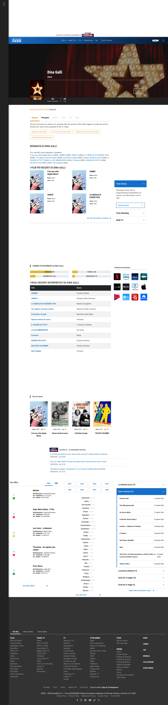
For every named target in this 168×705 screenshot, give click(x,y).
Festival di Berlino (123, 662)
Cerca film (14, 677)
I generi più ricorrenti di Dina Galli (87, 132)
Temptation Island (70, 659)
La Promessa (68, 651)
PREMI (119, 649)
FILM (12, 638)
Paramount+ (94, 677)
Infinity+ (93, 659)
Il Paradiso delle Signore (72, 669)
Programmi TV (68, 674)
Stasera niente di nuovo (92, 158)
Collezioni (14, 653)
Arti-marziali (86, 505)
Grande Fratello (69, 656)
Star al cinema (122, 640)
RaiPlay (93, 671)
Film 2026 (14, 671)
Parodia (86, 567)
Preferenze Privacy (88, 696)
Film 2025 (14, 669)
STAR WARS (148, 668)
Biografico (85, 515)
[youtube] (90, 700)
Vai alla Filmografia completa (99, 218)
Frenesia (76, 160)
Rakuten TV (94, 674)
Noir (86, 563)
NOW (92, 656)
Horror (85, 556)
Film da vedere (16, 666)
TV (64, 638)
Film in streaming (16, 674)
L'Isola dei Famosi (70, 666)
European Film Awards (125, 675)
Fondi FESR (115, 696)
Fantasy (85, 542)
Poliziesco (85, 570)
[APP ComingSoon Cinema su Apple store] (125, 687)
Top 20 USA (41, 653)
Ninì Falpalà (57, 163)
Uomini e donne (69, 653)
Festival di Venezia (124, 657)
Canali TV (67, 677)
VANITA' (75, 155)
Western (85, 591)
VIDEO (145, 644)
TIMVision (94, 664)
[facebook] (77, 700)
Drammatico (85, 529)
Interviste (13, 664)
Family (85, 536)
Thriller (85, 587)
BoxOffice (14, 648)
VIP (144, 650)
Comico (85, 518)
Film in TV (14, 651)
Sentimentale (85, 580)
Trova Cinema (15, 643)
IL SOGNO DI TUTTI (39, 325)
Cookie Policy (103, 696)
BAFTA (119, 670)
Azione (85, 512)
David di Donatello (123, 665)
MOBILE (146, 656)
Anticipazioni (68, 646)
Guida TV (40, 666)
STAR (119, 638)
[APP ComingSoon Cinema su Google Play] (140, 687)
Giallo (86, 549)
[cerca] (163, 40)
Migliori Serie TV (43, 651)
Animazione (86, 498)
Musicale (85, 560)
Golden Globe (122, 654)
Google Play (94, 669)
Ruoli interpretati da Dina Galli (42, 137)
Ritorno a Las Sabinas (71, 664)
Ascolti (65, 679)
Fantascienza (85, 539)
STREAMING (95, 638)
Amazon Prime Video (98, 651)
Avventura (85, 508)
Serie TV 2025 (42, 643)
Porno (87, 573)
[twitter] (99, 700)
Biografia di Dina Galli (39, 132)
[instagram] (81, 700)
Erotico (86, 532)
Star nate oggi (122, 643)
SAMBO (62, 155)
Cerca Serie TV (43, 648)
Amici (65, 671)
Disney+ (93, 653)
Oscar (119, 652)
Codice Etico (61, 696)
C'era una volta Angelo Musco (41, 155)
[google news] (85, 700)
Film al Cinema (16, 640)
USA (56, 483)
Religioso (86, 577)
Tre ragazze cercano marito (46, 158)
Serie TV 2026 (42, 646)
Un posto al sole (69, 661)
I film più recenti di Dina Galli (61, 132)
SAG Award (121, 677)
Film (64, 99)
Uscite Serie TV (43, 659)
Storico (86, 584)
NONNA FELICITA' (93, 160)
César (119, 672)
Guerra (85, 553)
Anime (86, 501)
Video (12, 656)
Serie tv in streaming (44, 664)
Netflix (92, 648)
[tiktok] (94, 700)
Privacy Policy (73, 696)
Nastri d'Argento (123, 667)
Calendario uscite (17, 646)
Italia (48, 483)
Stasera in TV (68, 640)
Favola (86, 546)
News (12, 661)
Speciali (40, 669)
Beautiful (66, 648)
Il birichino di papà (70, 158)
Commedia (85, 522)
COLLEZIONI (148, 662)
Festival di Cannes (124, 659)
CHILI (92, 661)
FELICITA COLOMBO (38, 163)
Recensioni (14, 659)
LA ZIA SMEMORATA (58, 160)
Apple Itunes (95, 666)
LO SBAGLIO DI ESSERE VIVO (96, 155)
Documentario (85, 525)
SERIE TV (41, 638)
